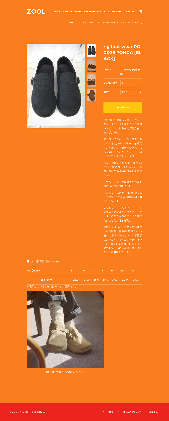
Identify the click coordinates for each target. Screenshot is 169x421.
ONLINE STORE (72, 11)
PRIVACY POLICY (131, 412)
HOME (110, 412)
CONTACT (130, 11)
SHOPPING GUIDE (94, 11)
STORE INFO (114, 11)
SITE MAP (154, 412)
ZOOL (36, 11)
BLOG (57, 11)
